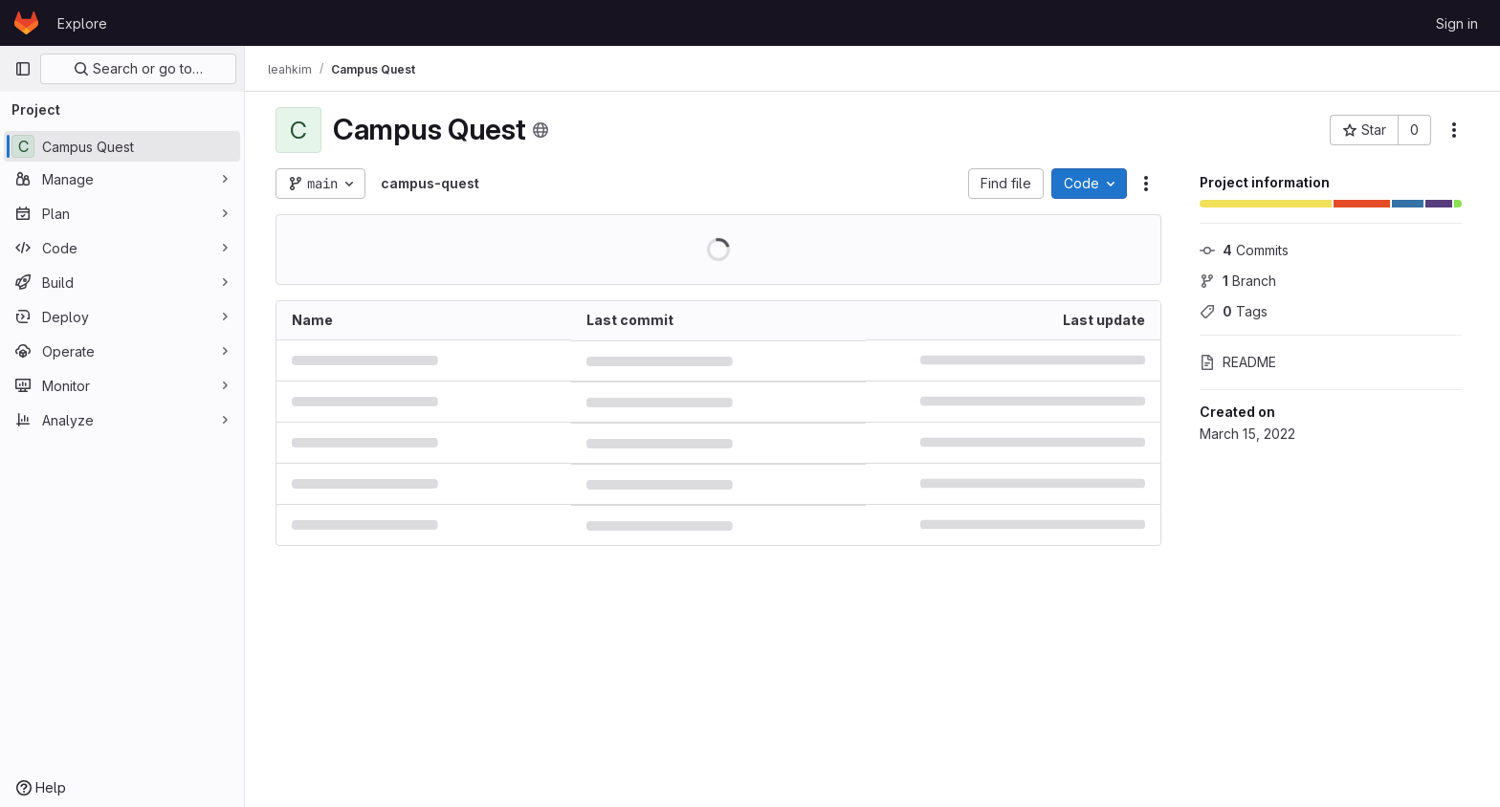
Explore (82, 23)
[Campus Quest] (122, 146)
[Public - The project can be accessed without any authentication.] (540, 130)
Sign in (1457, 23)
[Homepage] (26, 23)
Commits (1244, 250)
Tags (1234, 311)
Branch (1238, 281)
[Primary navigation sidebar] (23, 69)
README (1238, 362)
